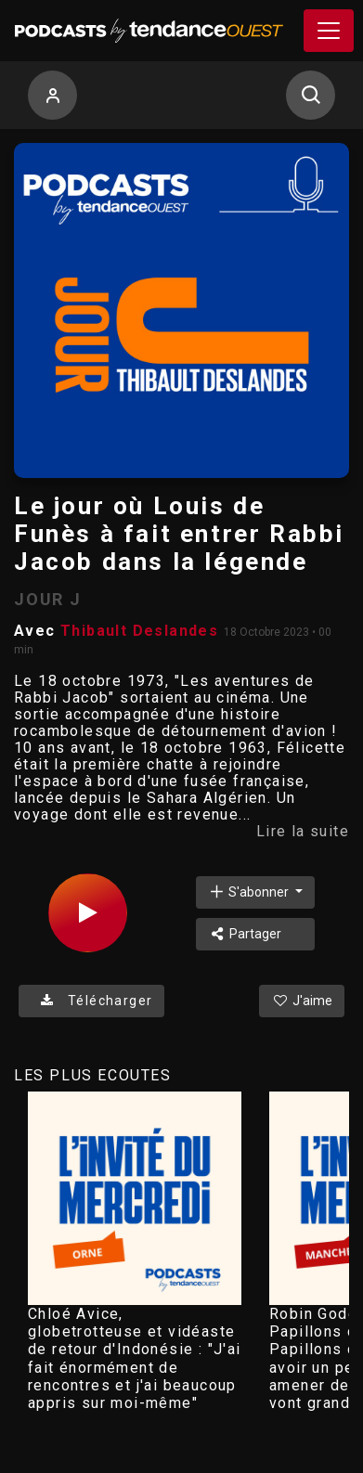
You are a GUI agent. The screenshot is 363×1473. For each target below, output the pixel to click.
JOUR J (48, 599)
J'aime (301, 1000)
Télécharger (91, 1000)
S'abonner (250, 891)
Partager (244, 933)
